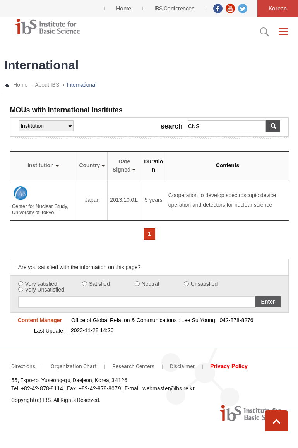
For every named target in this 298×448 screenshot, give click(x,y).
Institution (43, 165)
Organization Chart (74, 366)
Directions (23, 366)
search (171, 126)
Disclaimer (182, 366)
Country (92, 165)
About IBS (47, 85)
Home (20, 85)
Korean (278, 8)
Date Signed (124, 165)
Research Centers (133, 366)
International (81, 85)
